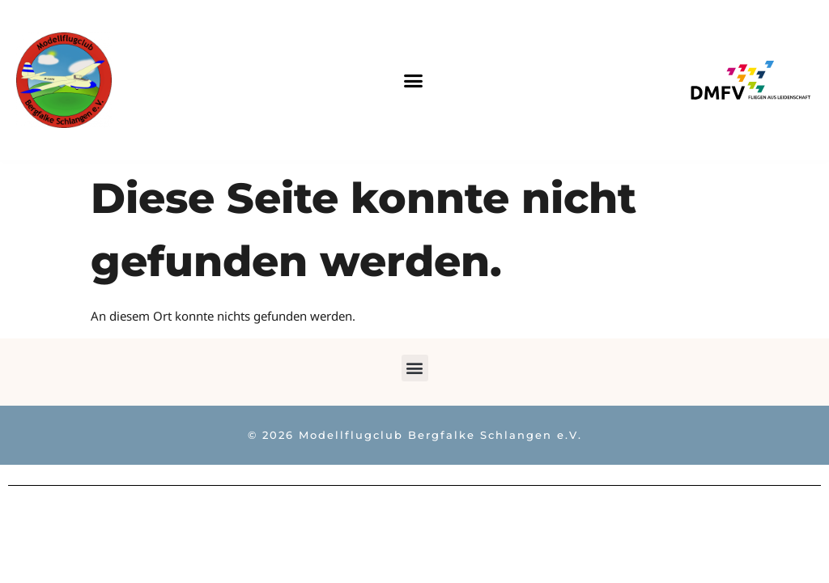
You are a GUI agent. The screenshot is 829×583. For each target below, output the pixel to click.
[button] (413, 80)
